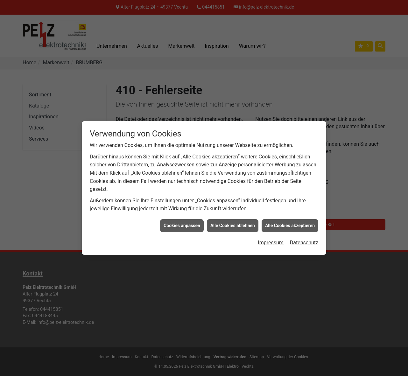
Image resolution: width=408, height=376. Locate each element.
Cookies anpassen (182, 216)
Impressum (271, 234)
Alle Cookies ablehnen (232, 216)
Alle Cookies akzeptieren (290, 216)
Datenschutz (304, 234)
